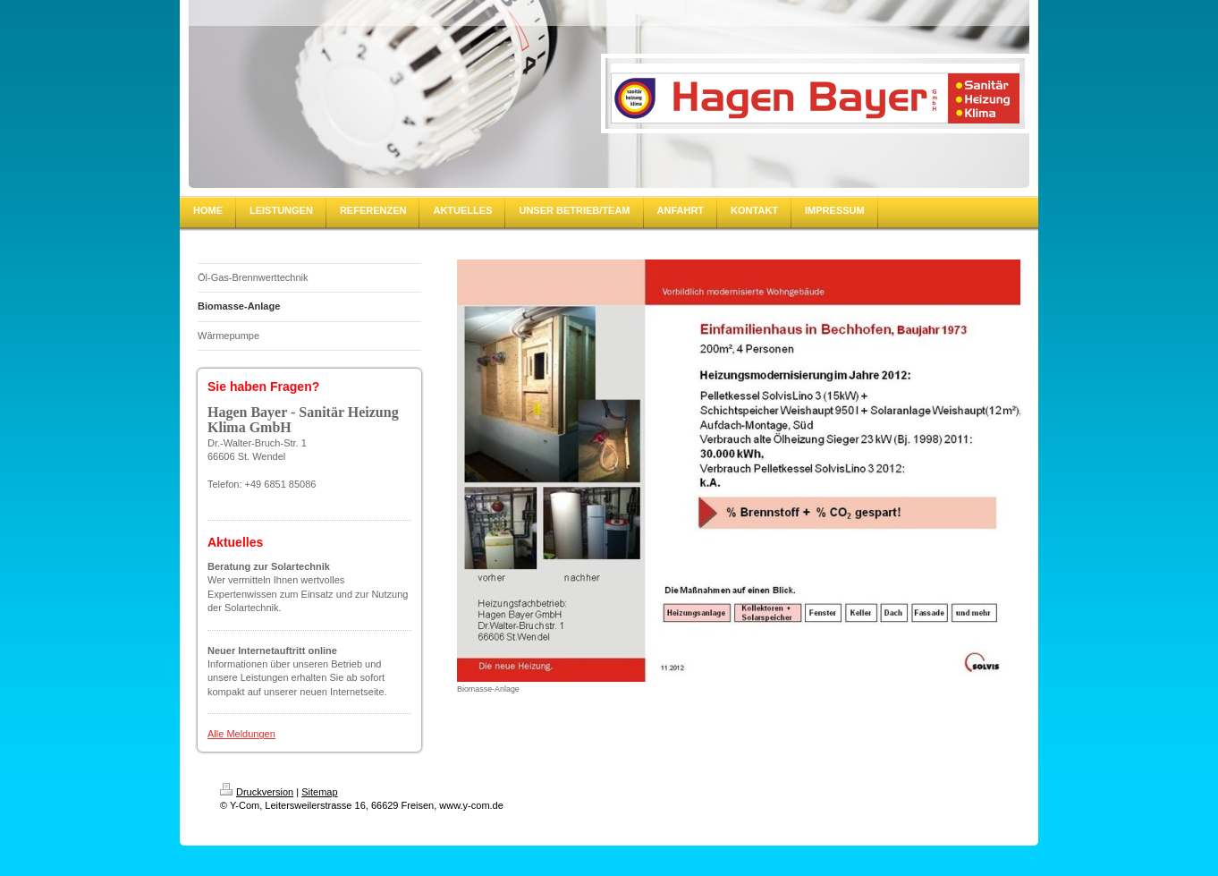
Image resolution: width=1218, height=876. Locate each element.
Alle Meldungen (241, 733)
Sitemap (319, 792)
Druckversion (256, 792)
